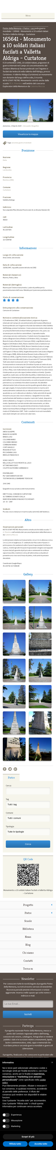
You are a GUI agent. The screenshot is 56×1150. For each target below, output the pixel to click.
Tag (7, 799)
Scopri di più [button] (28, 1136)
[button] (52, 1062)
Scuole (28, 921)
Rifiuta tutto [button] (15, 1144)
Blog (28, 944)
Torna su (28, 968)
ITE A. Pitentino (15, 83)
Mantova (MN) (8, 180)
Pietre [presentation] (11, 777)
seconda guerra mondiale (21, 143)
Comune (9, 812)
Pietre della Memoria (28, 7)
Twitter (10, 769)
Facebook (4, 769)
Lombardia (7, 170)
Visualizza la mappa (28, 134)
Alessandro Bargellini (31, 126)
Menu (28, 15)
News (28, 937)
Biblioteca (28, 929)
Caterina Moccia (37, 86)
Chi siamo (28, 952)
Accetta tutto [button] (40, 1144)
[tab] (11, 777)
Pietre (28, 913)
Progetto (28, 905)
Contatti (28, 960)
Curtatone (7, 190)
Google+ (15, 769)
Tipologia (10, 826)
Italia (5, 160)
